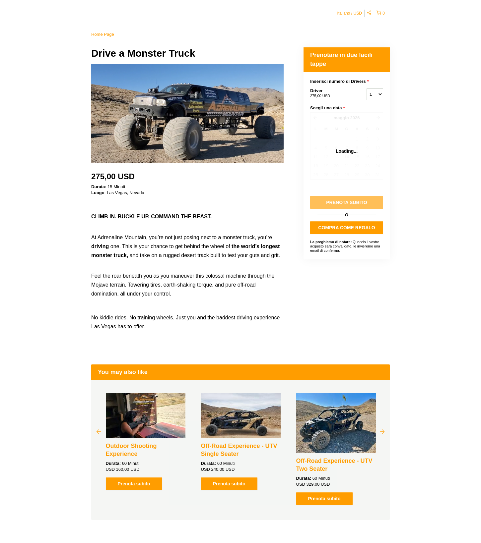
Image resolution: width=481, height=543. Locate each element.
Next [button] (382, 431)
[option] (145, 442)
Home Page (102, 34)
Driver (330, 93)
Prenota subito (133, 483)
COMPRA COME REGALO (346, 227)
